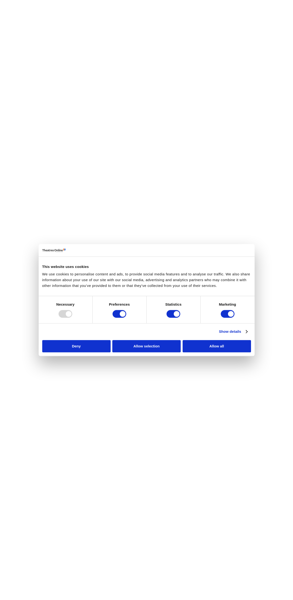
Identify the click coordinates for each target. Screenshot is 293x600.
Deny (76, 346)
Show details (230, 332)
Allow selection (146, 346)
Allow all (216, 346)
